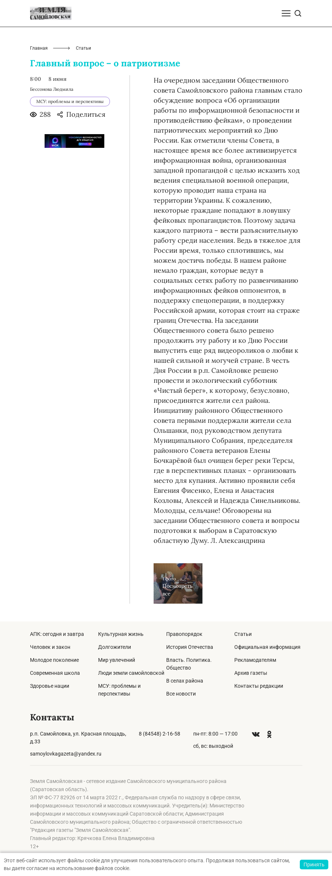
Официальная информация (267, 647)
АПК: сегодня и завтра (57, 634)
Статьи (243, 634)
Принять (314, 864)
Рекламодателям (255, 660)
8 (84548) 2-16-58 (159, 734)
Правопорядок (184, 634)
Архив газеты (250, 673)
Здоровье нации (49, 686)
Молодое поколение (54, 660)
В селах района (184, 681)
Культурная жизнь (121, 634)
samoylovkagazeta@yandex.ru (65, 754)
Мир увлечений (116, 660)
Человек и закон (50, 647)
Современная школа (55, 673)
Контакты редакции (258, 686)
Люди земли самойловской (131, 673)
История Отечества (189, 647)
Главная (39, 48)
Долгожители (114, 647)
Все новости (181, 694)
